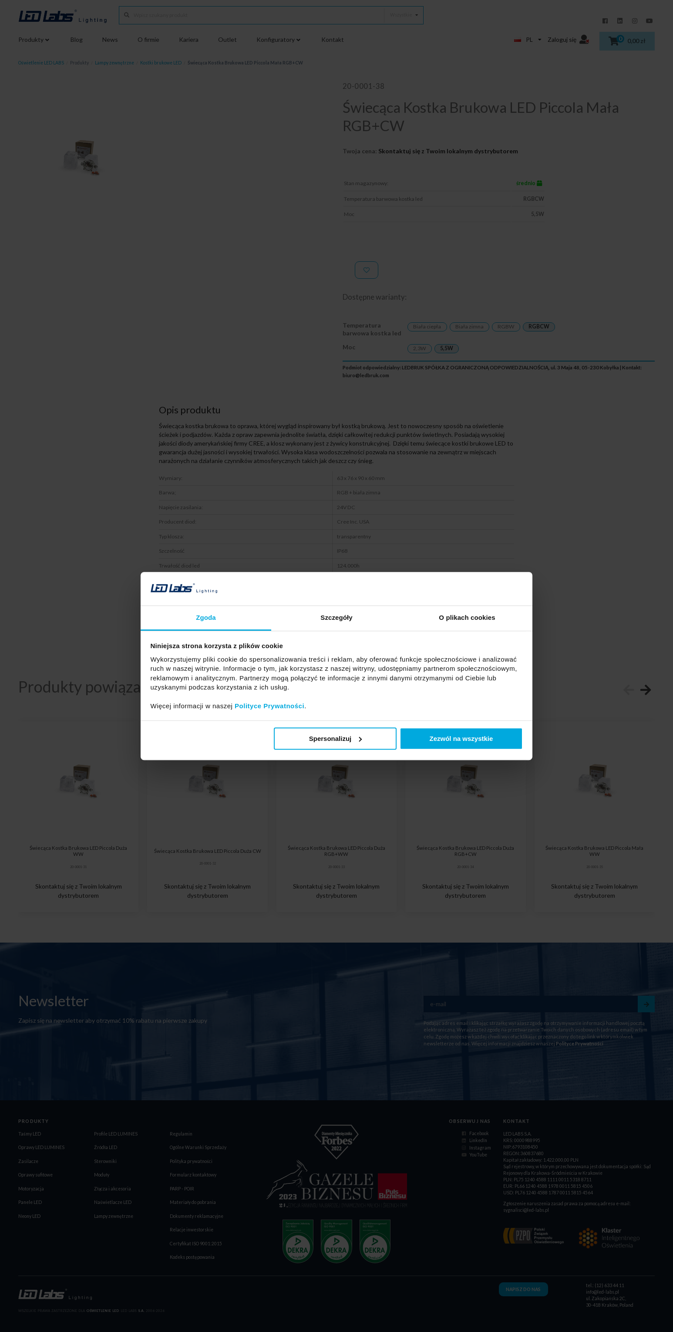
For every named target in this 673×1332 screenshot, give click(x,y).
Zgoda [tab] (206, 617)
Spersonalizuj (335, 738)
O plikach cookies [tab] (467, 617)
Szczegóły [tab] (336, 617)
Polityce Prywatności (269, 706)
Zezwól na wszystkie (461, 738)
